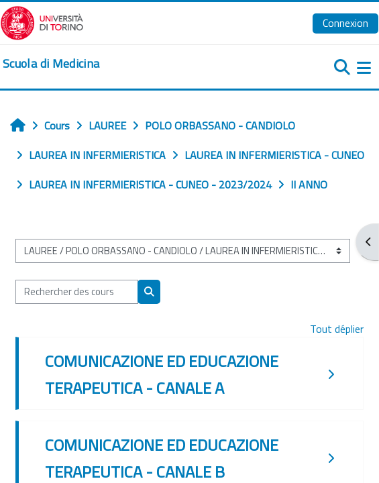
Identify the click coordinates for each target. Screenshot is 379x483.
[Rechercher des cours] (76, 292)
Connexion (345, 23)
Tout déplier (337, 329)
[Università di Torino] (42, 21)
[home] (51, 63)
